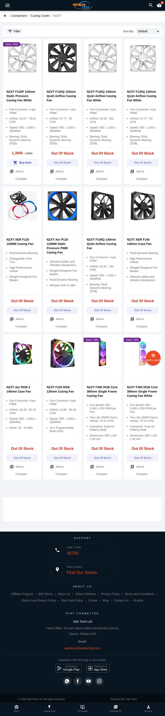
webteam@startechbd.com (83, 648)
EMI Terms (45, 594)
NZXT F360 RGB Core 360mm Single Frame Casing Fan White (142, 391)
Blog (106, 600)
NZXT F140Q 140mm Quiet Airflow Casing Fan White (101, 96)
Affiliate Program (22, 594)
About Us (64, 594)
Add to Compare (18, 174)
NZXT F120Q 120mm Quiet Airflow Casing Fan (61, 96)
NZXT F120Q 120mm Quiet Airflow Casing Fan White (141, 96)
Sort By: (128, 31)
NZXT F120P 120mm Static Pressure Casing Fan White (20, 96)
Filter (14, 31)
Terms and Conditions (139, 594)
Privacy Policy (110, 594)
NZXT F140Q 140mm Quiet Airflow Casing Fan (101, 244)
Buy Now (22, 162)
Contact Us (121, 600)
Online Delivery (85, 594)
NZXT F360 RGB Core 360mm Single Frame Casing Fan (102, 391)
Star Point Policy (72, 600)
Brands (138, 600)
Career (93, 600)
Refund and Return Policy (39, 600)
